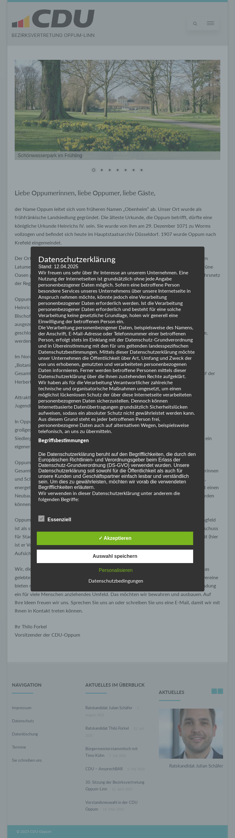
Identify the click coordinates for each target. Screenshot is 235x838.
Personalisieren (115, 570)
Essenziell (54, 518)
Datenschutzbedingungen (115, 580)
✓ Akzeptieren (115, 538)
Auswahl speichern (115, 556)
